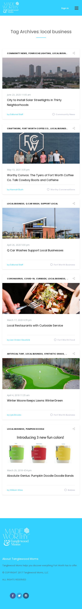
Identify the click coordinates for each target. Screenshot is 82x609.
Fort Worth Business (64, 264)
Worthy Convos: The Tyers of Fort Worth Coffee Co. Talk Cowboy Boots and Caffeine (40, 177)
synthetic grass (54, 353)
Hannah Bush (16, 189)
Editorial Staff (16, 114)
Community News (17, 53)
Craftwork (14, 128)
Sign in (65, 8)
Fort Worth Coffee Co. (35, 128)
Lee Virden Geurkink (20, 339)
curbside (41, 278)
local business (61, 53)
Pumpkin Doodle (35, 429)
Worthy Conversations (62, 189)
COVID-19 (29, 278)
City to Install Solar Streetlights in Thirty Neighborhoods (34, 102)
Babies (71, 490)
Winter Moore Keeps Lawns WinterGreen (35, 400)
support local (49, 203)
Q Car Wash (32, 203)
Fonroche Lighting (39, 53)
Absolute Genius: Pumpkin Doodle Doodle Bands (40, 476)
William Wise (16, 490)
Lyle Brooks (15, 414)
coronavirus (15, 278)
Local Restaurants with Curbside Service (35, 325)
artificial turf (15, 353)
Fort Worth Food (66, 339)
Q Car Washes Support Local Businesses (35, 250)
